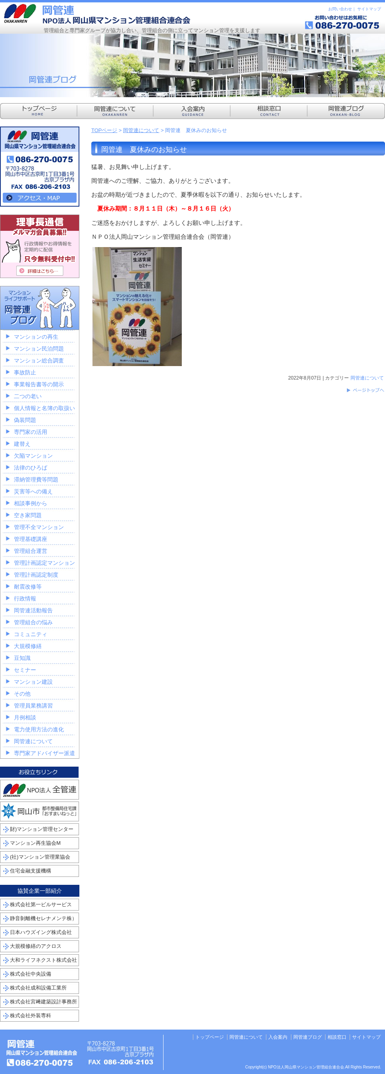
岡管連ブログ (307, 1037)
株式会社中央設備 (30, 974)
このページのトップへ (365, 390)
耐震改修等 (28, 586)
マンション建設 (33, 682)
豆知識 (22, 658)
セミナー (25, 670)
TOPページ (104, 130)
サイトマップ (369, 9)
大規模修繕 (28, 646)
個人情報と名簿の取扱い (44, 408)
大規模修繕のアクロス (36, 946)
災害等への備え (33, 491)
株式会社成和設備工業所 (38, 988)
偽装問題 (25, 420)
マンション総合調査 (39, 360)
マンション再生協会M (35, 843)
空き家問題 (28, 515)
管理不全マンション (39, 527)
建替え (22, 444)
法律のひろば (30, 467)
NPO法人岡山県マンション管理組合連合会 (97, 14)
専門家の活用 (30, 432)
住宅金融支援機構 (30, 871)
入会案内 (277, 1037)
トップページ (209, 1037)
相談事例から (30, 503)
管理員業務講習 (33, 705)
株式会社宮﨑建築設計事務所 (43, 1002)
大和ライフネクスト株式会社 (43, 960)
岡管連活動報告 (33, 610)
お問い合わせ (340, 9)
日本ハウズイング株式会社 (41, 932)
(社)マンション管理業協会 (40, 857)
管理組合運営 (30, 551)
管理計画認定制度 (36, 575)
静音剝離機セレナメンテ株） (43, 918)
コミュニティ (30, 634)
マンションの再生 (36, 337)
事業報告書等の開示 (39, 384)
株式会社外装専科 (30, 1015)
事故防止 (25, 372)
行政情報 (25, 598)
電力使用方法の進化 (39, 729)
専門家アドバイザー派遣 (44, 753)
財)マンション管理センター (41, 829)
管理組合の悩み (33, 622)
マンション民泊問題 (39, 348)
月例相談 (25, 717)
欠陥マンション (33, 456)
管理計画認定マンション (44, 563)
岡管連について (141, 130)
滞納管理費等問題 (36, 479)
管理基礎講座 (30, 539)
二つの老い (28, 396)
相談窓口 (336, 1037)
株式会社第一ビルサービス (41, 904)
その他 (22, 693)
